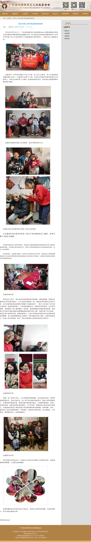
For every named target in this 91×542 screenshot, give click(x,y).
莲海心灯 (67, 30)
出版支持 (67, 36)
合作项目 (35, 13)
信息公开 (55, 13)
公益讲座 (67, 33)
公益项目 (25, 13)
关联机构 (75, 13)
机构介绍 (5, 13)
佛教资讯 (15, 13)
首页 (4, 18)
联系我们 (85, 13)
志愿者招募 (65, 13)
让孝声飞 (14, 18)
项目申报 (67, 38)
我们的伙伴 (45, 13)
